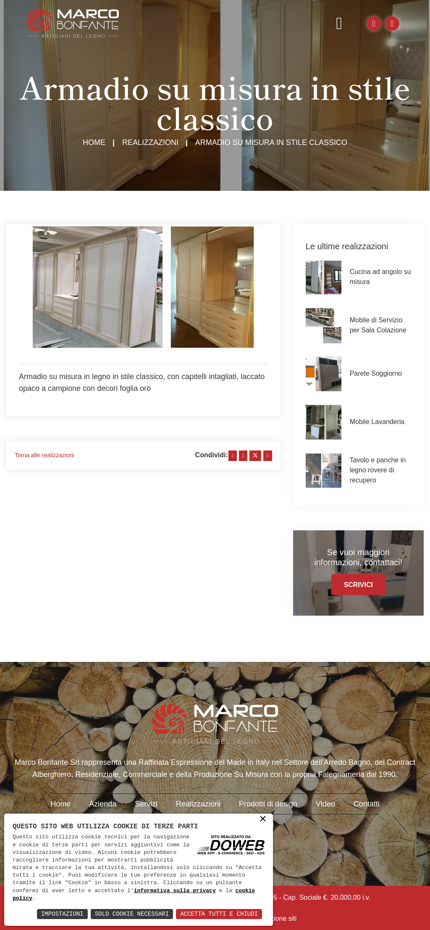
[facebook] (232, 456)
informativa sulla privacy (175, 891)
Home (94, 142)
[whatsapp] (267, 456)
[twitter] (255, 456)
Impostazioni (62, 914)
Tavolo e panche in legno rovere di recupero (378, 470)
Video (325, 804)
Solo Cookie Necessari (132, 914)
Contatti (367, 804)
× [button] (263, 819)
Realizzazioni (150, 142)
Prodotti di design (268, 804)
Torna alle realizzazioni (44, 455)
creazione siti (276, 918)
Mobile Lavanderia (377, 421)
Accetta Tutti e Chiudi (219, 914)
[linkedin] (243, 456)
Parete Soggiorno (376, 373)
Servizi (146, 804)
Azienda (102, 804)
